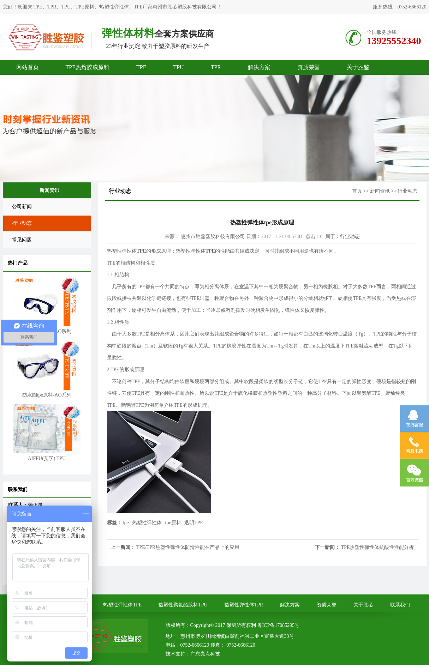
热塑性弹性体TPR (244, 604)
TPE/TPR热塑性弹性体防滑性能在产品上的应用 (187, 547)
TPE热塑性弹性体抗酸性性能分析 (377, 547)
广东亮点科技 (205, 654)
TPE (141, 67)
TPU (178, 67)
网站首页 (27, 67)
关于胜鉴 (358, 67)
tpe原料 (173, 522)
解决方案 (259, 67)
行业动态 (22, 223)
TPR (216, 67)
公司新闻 (22, 206)
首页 (357, 191)
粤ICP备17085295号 (278, 625)
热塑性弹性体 (147, 522)
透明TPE (193, 522)
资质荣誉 (308, 67)
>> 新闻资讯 (376, 191)
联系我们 (400, 604)
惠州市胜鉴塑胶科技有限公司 (213, 236)
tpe (126, 522)
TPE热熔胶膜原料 (87, 67)
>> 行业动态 (404, 191)
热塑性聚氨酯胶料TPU (183, 604)
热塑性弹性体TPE (122, 604)
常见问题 (22, 239)
